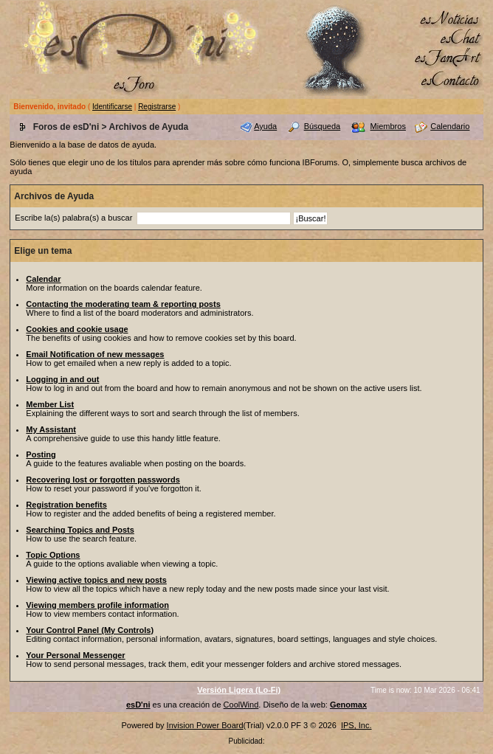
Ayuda (265, 126)
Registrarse (157, 107)
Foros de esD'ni (66, 127)
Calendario (449, 126)
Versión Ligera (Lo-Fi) (238, 689)
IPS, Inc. (356, 725)
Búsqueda (322, 126)
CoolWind (241, 704)
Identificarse (112, 107)
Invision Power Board (205, 725)
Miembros (388, 126)
